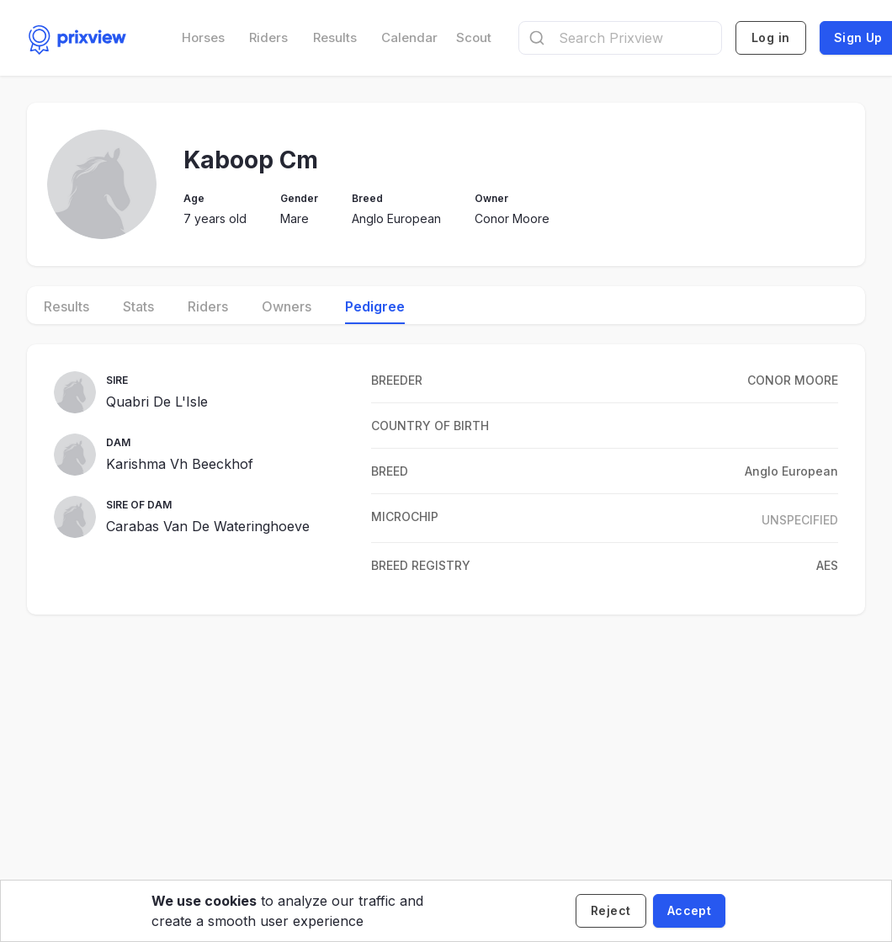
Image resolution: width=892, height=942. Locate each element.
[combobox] (619, 38)
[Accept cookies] (689, 911)
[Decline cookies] (611, 911)
